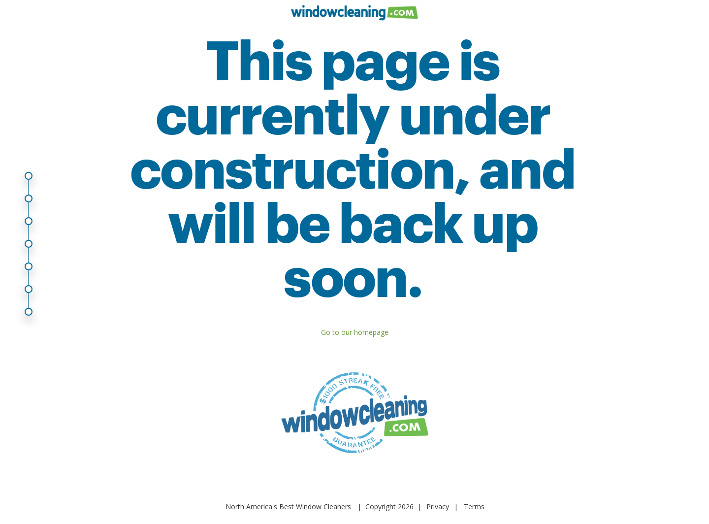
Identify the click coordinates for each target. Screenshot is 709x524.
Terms (474, 506)
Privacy (437, 506)
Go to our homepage (354, 332)
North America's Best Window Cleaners (288, 506)
